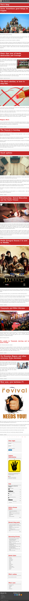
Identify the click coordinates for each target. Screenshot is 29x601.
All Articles (10, 557)
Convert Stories (11, 559)
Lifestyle (10, 563)
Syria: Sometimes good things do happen (14, 10)
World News (10, 558)
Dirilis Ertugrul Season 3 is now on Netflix (13, 242)
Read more (1, 50)
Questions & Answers (11, 567)
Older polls (10, 502)
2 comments (5, 304)
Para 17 (10, 515)
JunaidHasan (10, 588)
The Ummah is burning (10, 130)
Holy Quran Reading (11, 516)
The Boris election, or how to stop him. (12, 82)
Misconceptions (11, 564)
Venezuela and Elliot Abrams (12, 308)
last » (25, 436)
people (10, 561)
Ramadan (10, 565)
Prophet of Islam (11, 566)
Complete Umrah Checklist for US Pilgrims (14, 524)
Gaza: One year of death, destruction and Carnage (10, 54)
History (10, 562)
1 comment (5, 126)
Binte (9, 587)
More (20, 517)
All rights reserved (6, 600)
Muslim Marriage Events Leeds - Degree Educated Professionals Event (14, 539)
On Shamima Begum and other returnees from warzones (13, 357)
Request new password (12, 448)
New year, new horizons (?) (12, 382)
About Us (2, 594)
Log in (4, 50)
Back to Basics (11, 560)
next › (22, 436)
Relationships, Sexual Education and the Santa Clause (13, 199)
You (4, 12)
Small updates (6, 153)
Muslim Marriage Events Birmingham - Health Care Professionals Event (14, 546)
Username (9, 443)
